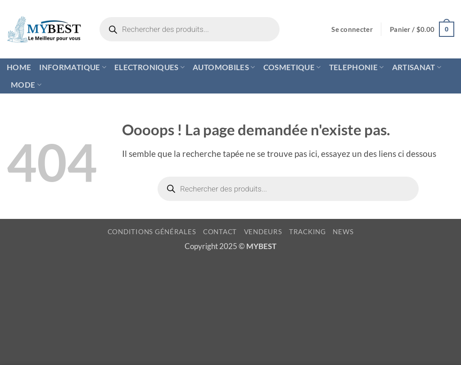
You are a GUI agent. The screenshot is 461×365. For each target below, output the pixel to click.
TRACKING (307, 232)
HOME (19, 67)
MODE (26, 84)
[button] (352, 29)
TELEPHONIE (356, 67)
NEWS (343, 232)
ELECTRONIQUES (149, 67)
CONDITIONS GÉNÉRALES (152, 232)
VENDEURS (263, 232)
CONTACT (220, 232)
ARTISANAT (417, 67)
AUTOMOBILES (224, 67)
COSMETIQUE (292, 67)
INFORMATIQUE (72, 67)
